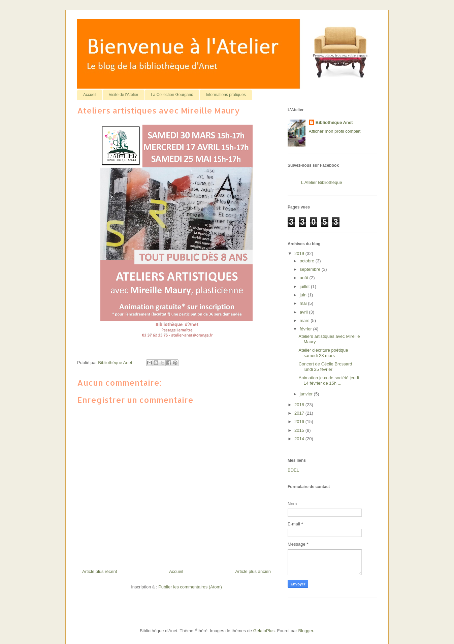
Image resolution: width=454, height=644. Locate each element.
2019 (299, 253)
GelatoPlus (264, 630)
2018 (299, 404)
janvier (307, 393)
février (306, 328)
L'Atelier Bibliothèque (321, 182)
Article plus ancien (253, 571)
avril (304, 312)
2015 (299, 430)
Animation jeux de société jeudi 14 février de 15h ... (328, 380)
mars (305, 320)
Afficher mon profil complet (335, 131)
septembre (311, 269)
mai (304, 303)
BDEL (293, 470)
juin (304, 294)
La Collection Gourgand (172, 94)
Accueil (89, 94)
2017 (299, 413)
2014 (299, 438)
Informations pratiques (226, 94)
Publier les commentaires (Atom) (190, 586)
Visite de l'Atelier (123, 94)
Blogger (305, 630)
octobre (308, 260)
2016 (299, 421)
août (305, 277)
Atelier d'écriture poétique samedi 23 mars (323, 353)
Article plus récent (99, 571)
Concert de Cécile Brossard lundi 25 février (325, 366)
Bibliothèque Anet (334, 122)
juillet (305, 286)
